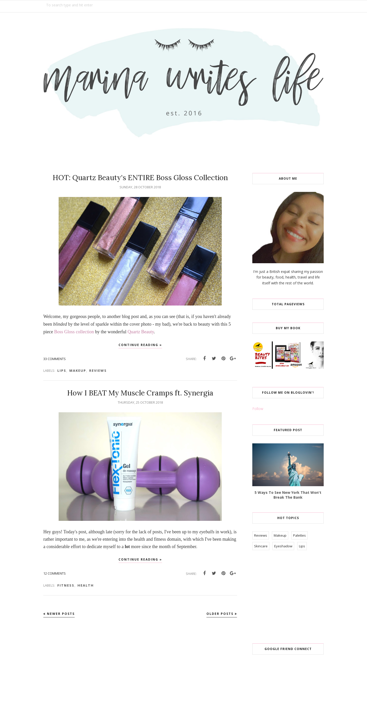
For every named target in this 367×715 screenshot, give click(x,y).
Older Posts (219, 614)
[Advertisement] (290, 597)
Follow (257, 408)
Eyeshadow (283, 546)
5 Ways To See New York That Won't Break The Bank (288, 495)
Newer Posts (61, 614)
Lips (61, 370)
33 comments (54, 358)
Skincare (261, 546)
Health (85, 585)
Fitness (65, 585)
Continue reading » (140, 345)
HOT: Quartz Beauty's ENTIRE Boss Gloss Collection (140, 177)
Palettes (299, 535)
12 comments (54, 573)
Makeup (77, 370)
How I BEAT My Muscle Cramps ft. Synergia (140, 393)
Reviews (98, 370)
